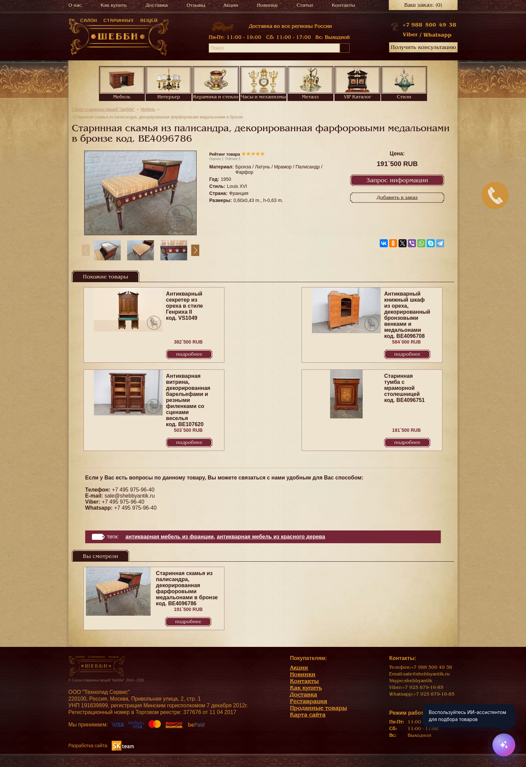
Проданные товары (318, 708)
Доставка (157, 5)
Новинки (267, 5)
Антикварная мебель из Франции (169, 537)
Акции (230, 5)
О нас (75, 5)
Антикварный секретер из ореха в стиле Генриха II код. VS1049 (184, 306)
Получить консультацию (423, 47)
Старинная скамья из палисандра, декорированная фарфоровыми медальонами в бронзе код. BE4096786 (187, 588)
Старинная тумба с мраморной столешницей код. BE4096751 (404, 388)
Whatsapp (437, 35)
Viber (410, 35)
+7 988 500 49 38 (429, 25)
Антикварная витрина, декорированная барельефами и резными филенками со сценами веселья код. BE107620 (188, 400)
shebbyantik (418, 680)
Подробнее (189, 354)
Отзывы (196, 5)
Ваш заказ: (423, 5)
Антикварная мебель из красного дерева (271, 537)
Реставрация (308, 701)
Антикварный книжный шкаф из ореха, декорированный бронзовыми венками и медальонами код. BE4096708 (407, 315)
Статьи (305, 5)
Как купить (114, 5)
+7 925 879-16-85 (422, 687)
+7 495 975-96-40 (133, 490)
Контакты (343, 5)
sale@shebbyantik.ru (130, 496)
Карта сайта (307, 715)
